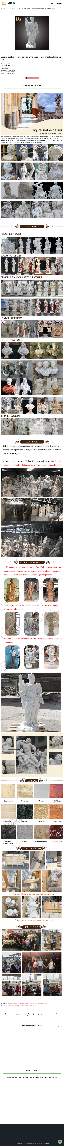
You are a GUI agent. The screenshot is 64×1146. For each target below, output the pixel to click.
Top (60, 1141)
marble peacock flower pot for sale (42, 1013)
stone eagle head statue (18, 1013)
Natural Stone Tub (48, 1015)
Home (4, 8)
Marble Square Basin (6, 1013)
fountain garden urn (28, 1015)
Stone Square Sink (28, 1013)
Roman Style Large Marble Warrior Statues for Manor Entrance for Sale (19, 1005)
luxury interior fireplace (16, 1015)
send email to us (32, 78)
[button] (47, 3)
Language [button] (59, 3)
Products (11, 8)
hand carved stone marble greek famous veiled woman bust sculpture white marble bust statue (27, 1003)
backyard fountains (38, 1015)
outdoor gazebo (56, 1013)
